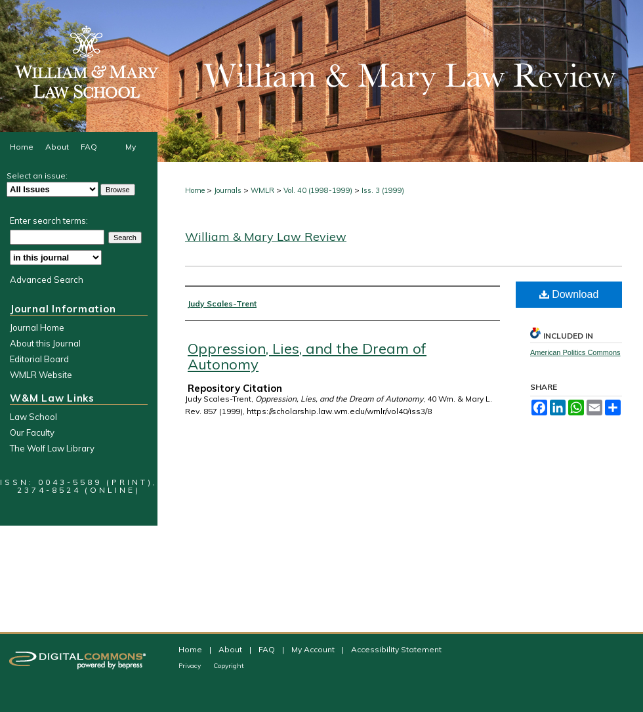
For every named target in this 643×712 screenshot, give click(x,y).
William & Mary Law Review (265, 236)
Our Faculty (32, 432)
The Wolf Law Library (52, 448)
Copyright (228, 665)
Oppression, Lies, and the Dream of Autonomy (307, 356)
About (231, 649)
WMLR (262, 190)
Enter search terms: (49, 220)
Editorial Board (39, 359)
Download (569, 294)
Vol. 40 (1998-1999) (317, 190)
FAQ (268, 649)
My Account (314, 649)
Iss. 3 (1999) (383, 190)
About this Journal (45, 343)
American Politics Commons (575, 352)
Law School (33, 416)
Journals (227, 190)
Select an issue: (37, 175)
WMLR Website (41, 374)
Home (195, 190)
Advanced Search (46, 279)
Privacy (190, 665)
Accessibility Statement (396, 649)
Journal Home (37, 327)
